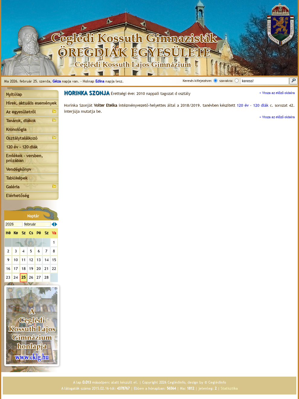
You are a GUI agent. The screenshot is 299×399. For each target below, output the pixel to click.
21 (46, 268)
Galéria (31, 186)
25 (23, 277)
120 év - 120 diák (21, 146)
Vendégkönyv (18, 169)
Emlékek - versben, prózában (24, 158)
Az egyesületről (31, 111)
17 (16, 268)
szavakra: (226, 81)
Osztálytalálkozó (31, 138)
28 (46, 277)
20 (39, 268)
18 (23, 268)
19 (31, 268)
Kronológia (16, 129)
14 (46, 260)
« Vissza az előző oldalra (277, 93)
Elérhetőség (17, 195)
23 (8, 277)
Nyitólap (14, 94)
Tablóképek (16, 178)
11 (23, 260)
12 (31, 260)
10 (16, 260)
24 (16, 277)
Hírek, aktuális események (31, 103)
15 (54, 260)
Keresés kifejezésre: (197, 81)
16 (8, 268)
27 (39, 277)
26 (31, 277)
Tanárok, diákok (31, 120)
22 (54, 268)
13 (39, 260)
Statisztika (229, 388)
